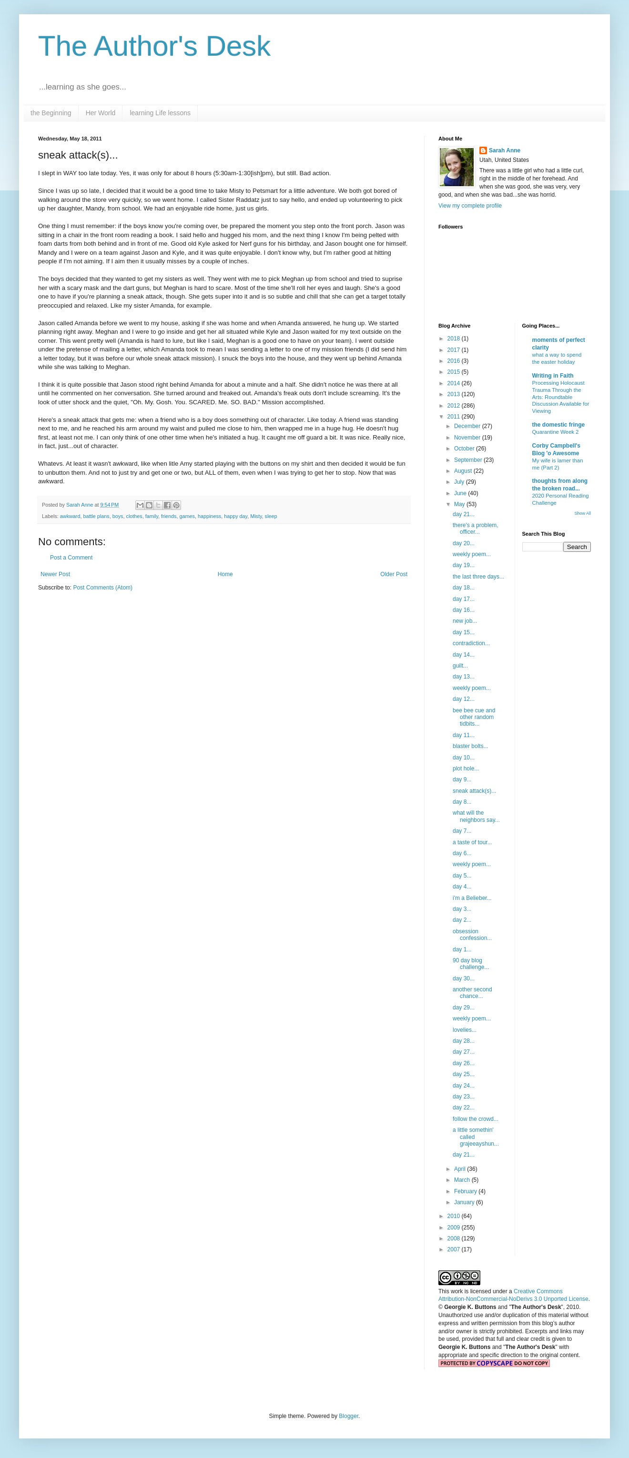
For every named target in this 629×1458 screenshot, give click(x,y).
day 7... (462, 831)
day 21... (464, 514)
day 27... (464, 1052)
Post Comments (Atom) (102, 587)
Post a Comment (71, 557)
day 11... (464, 735)
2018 (454, 338)
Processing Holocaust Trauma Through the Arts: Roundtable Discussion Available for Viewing (560, 397)
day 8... (462, 802)
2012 (454, 405)
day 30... (464, 978)
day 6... (462, 853)
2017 (454, 350)
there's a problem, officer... (475, 528)
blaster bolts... (470, 746)
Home (225, 574)
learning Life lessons (160, 113)
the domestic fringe (558, 424)
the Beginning (50, 113)
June (461, 493)
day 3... (462, 909)
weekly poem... (472, 554)
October (465, 448)
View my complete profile (470, 205)
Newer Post (55, 574)
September (469, 460)
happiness (209, 516)
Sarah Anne (504, 150)
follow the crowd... (475, 1119)
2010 (454, 1216)
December (468, 426)
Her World (101, 113)
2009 (454, 1227)
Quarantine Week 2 (555, 432)
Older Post (393, 574)
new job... (465, 621)
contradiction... (471, 643)
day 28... (464, 1041)
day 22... (464, 1107)
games (187, 516)
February (466, 1191)
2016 (454, 361)
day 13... (464, 676)
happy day (235, 516)
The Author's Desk (154, 46)
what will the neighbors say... (476, 816)
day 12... (464, 699)
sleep (271, 516)
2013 (454, 394)
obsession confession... (472, 934)
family (151, 516)
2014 (454, 383)
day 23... (464, 1096)
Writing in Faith (553, 375)
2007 (454, 1249)
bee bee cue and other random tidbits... (474, 717)
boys (117, 516)
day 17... (464, 599)
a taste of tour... (472, 842)
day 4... (462, 886)
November (468, 437)
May (460, 504)
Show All (582, 513)
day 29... (464, 1007)
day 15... (464, 632)
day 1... (462, 949)
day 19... (464, 565)
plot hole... (466, 768)
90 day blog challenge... (471, 963)
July (460, 482)
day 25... (464, 1074)
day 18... (464, 587)
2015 (454, 372)
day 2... (462, 920)
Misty (256, 516)
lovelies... (465, 1030)
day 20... (464, 543)
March (463, 1180)
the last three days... (478, 576)
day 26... (464, 1063)
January (465, 1202)
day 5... (462, 875)
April (460, 1169)
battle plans (96, 516)
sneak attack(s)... (474, 791)
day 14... (464, 654)
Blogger (348, 1416)
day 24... (464, 1085)
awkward (70, 516)
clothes (134, 516)
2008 (454, 1238)
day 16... (464, 610)
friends (168, 516)
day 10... (464, 757)
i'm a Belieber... (472, 898)
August (464, 471)
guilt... (460, 665)
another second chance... (472, 992)
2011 (454, 416)
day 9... (462, 779)
